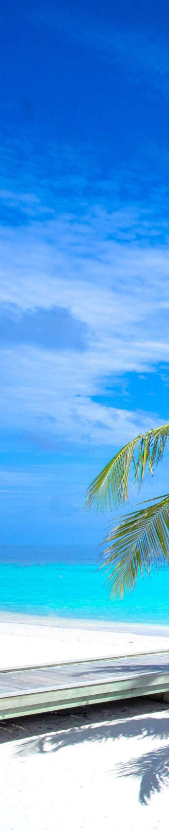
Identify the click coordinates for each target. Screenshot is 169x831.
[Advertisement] (84, 39)
